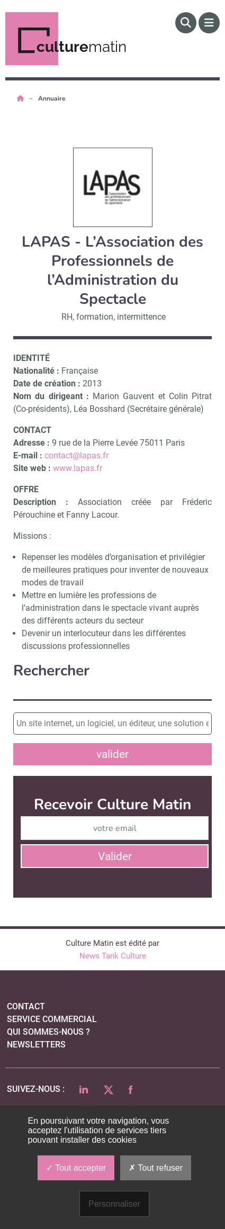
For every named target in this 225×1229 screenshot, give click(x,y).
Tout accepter (76, 1167)
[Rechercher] (185, 22)
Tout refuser (156, 1167)
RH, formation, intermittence (113, 317)
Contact (26, 1006)
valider (112, 754)
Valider (115, 856)
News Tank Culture (112, 956)
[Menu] (209, 22)
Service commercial (52, 1019)
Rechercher (51, 671)
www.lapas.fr (77, 468)
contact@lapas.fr (76, 455)
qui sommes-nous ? (48, 1032)
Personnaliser (114, 1203)
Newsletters (36, 1045)
